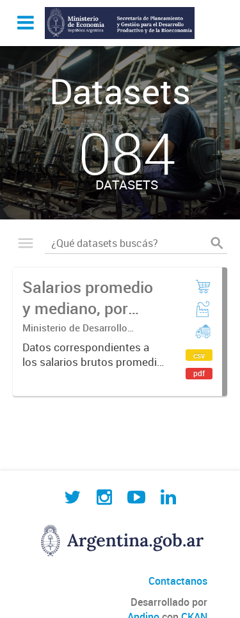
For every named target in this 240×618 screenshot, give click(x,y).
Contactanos (177, 581)
